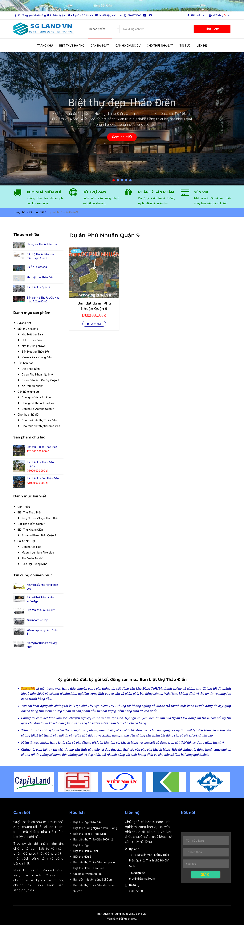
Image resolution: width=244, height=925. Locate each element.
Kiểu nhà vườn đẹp (37, 620)
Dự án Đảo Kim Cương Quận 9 (40, 380)
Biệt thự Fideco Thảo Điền (42, 446)
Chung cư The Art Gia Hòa (42, 244)
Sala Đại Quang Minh (34, 564)
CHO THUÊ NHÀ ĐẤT (160, 45)
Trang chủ (19, 212)
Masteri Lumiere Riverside (38, 552)
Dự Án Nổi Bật (26, 541)
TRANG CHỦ (45, 45)
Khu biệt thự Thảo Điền (40, 277)
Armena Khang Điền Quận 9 (39, 535)
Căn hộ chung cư (28, 391)
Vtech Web (129, 918)
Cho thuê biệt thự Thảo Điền (39, 420)
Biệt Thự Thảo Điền (30, 512)
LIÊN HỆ (202, 45)
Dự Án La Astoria (37, 266)
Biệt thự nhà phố (28, 328)
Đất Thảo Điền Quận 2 (31, 524)
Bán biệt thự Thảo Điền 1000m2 (93, 839)
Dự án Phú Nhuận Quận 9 (37, 374)
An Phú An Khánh (32, 386)
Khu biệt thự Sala (32, 334)
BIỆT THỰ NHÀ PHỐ (71, 45)
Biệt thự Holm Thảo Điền (88, 868)
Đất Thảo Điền (31, 369)
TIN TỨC (185, 45)
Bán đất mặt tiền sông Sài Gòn (92, 879)
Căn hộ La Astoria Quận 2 (38, 409)
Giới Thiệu (24, 506)
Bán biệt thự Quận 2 (38, 287)
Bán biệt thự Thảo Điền (36, 351)
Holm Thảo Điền (32, 340)
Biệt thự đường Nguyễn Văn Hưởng (95, 828)
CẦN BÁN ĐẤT (100, 45)
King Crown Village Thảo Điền (40, 518)
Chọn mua (94, 323)
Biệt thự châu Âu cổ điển (41, 610)
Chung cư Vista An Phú (36, 397)
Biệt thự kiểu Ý (82, 856)
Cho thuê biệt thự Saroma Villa (41, 426)
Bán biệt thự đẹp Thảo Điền (43, 478)
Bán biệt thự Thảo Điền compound (94, 862)
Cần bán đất (36, 212)
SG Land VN (139, 913)
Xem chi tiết (122, 137)
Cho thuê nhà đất (28, 414)
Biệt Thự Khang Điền (30, 529)
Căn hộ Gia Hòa (31, 547)
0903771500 (132, 15)
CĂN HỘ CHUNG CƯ (128, 45)
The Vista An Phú (32, 558)
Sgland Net (24, 323)
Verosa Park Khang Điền (37, 357)
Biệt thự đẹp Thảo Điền (87, 822)
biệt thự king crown (34, 346)
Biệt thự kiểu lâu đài (85, 851)
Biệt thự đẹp (81, 845)
